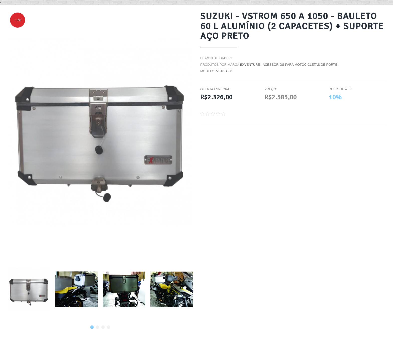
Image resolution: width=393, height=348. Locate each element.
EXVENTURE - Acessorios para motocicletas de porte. (289, 64)
